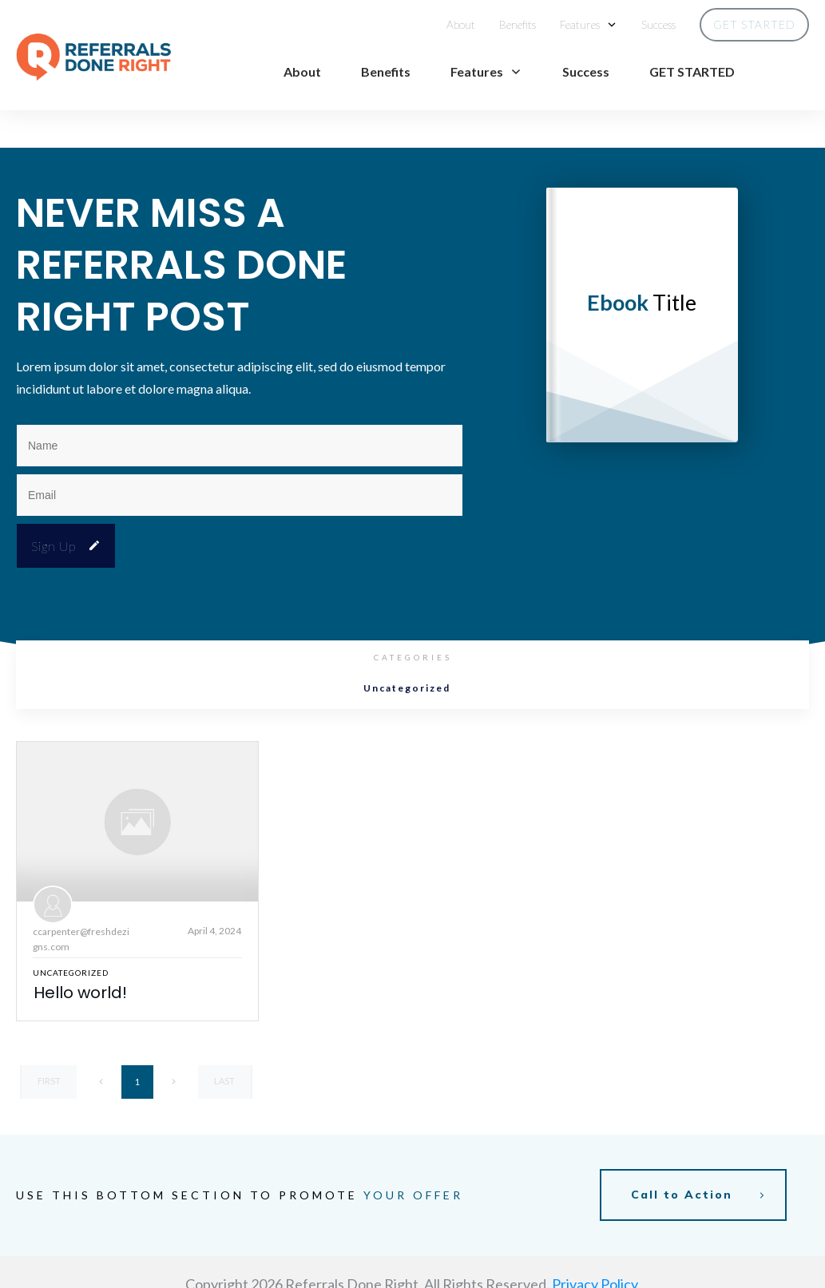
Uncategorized (406, 651)
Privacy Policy (594, 1241)
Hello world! (80, 955)
